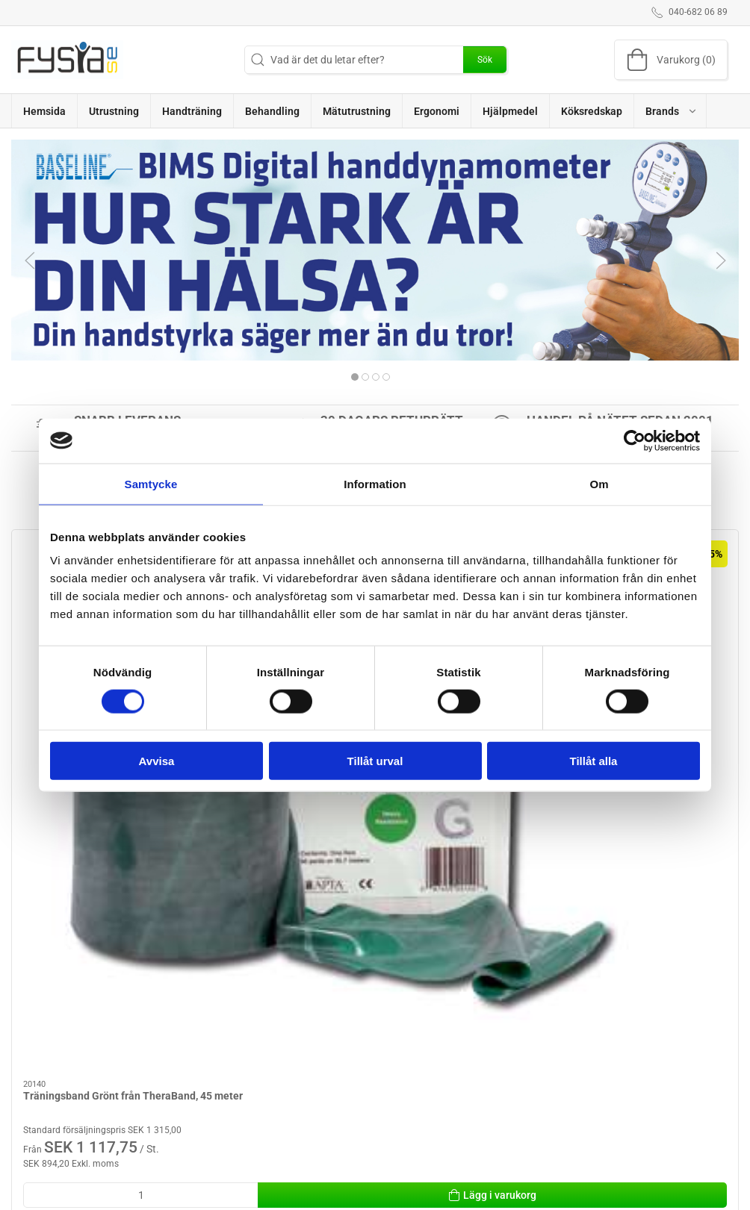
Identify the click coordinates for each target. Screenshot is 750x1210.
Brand (397, 1023)
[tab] (355, 377)
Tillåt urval (375, 761)
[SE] (67, 60)
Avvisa (157, 761)
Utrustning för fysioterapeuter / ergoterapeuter (302, 1038)
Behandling (290, 1075)
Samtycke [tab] (151, 483)
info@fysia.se (43, 1074)
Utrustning (408, 1044)
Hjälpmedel (289, 1117)
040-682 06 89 (44, 1058)
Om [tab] (598, 483)
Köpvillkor (537, 1065)
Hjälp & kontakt (549, 1044)
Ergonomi (286, 1001)
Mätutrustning (416, 1065)
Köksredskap (294, 1097)
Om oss (531, 1001)
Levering (534, 1023)
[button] (670, 111)
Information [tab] (375, 483)
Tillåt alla (594, 761)
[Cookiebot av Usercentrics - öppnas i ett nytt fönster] (634, 440)
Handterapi (409, 1086)
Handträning (412, 1001)
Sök (484, 59)
